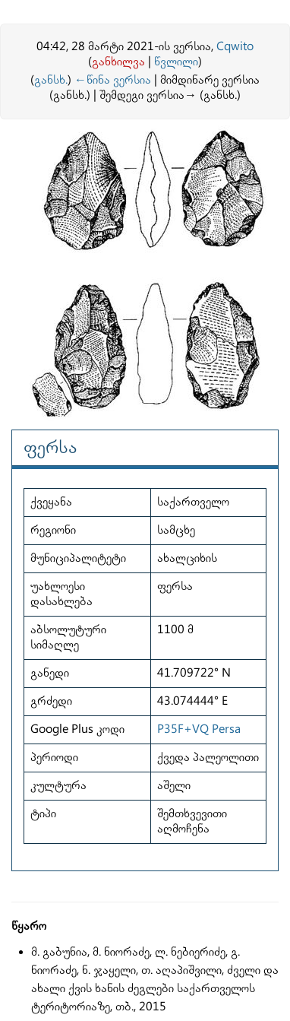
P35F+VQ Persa (199, 729)
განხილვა (118, 62)
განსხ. (51, 80)
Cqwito (235, 47)
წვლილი (176, 62)
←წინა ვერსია (112, 80)
